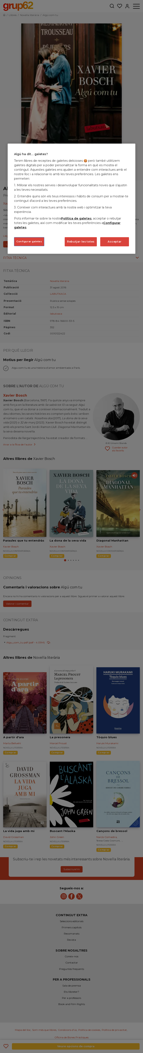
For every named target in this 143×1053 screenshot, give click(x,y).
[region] (71, 199)
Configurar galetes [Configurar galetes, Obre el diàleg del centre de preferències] (29, 241)
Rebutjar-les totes (80, 241)
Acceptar (115, 241)
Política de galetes (76, 218)
